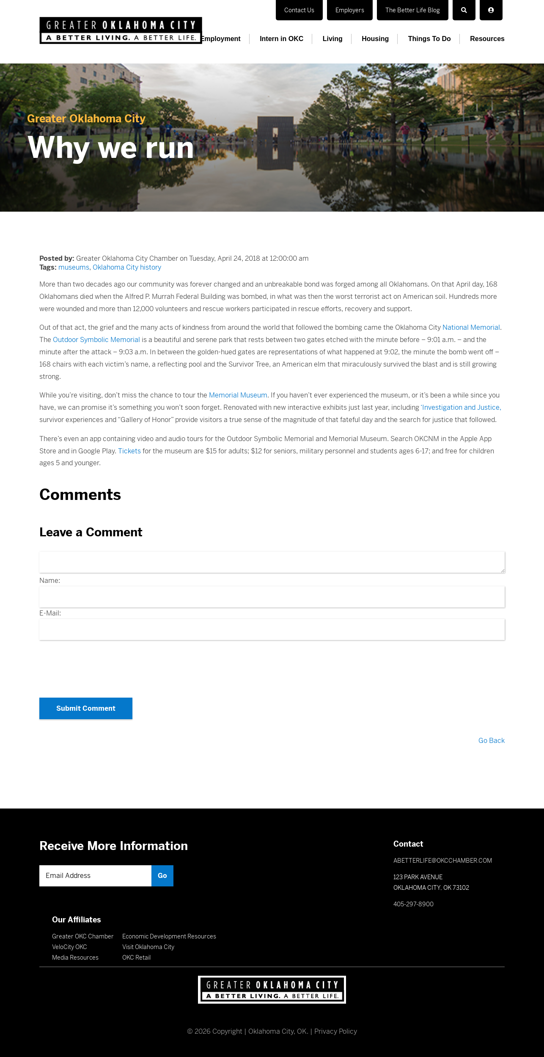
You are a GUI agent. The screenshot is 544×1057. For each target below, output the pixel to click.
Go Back (491, 740)
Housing (375, 38)
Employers (349, 10)
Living (333, 38)
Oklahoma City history (127, 267)
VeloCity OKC (69, 947)
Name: (49, 580)
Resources (487, 38)
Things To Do (429, 38)
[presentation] (272, 666)
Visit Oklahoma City (148, 947)
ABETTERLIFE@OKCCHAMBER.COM (442, 860)
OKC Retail (136, 957)
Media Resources (75, 957)
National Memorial (471, 327)
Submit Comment (85, 708)
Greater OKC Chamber (83, 936)
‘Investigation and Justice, (460, 407)
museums (73, 267)
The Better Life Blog (412, 10)
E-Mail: (50, 613)
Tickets (129, 451)
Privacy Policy (335, 1031)
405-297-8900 (413, 904)
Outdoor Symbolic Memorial (96, 339)
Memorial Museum (238, 395)
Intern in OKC (281, 38)
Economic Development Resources (169, 936)
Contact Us (299, 10)
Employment (220, 38)
